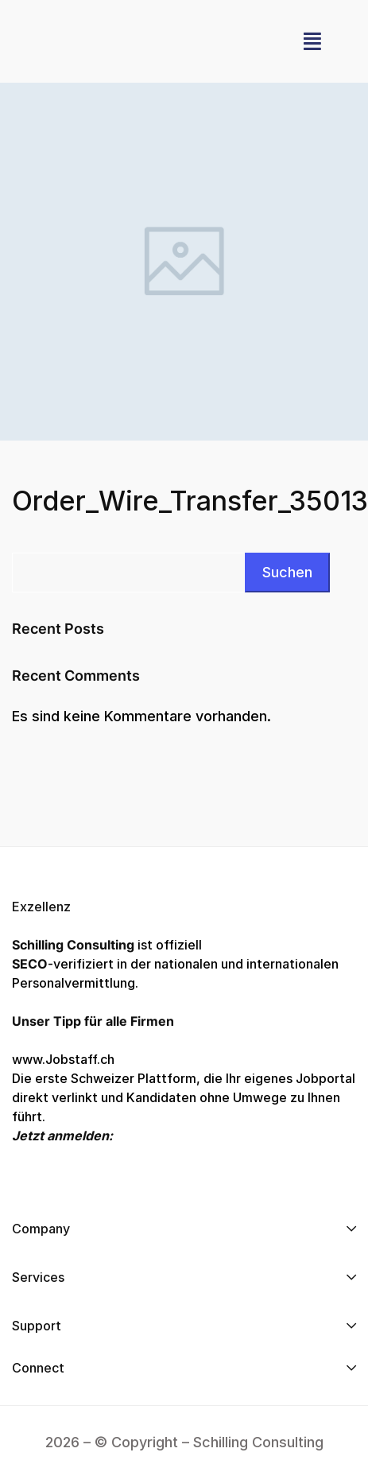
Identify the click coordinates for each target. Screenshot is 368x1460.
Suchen (287, 572)
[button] (312, 41)
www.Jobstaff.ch (63, 1059)
